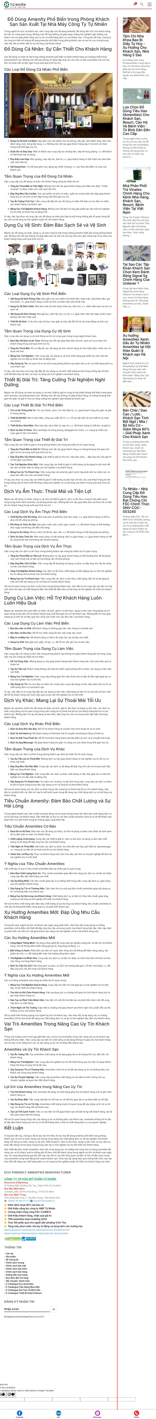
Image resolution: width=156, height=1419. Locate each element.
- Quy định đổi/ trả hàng (17, 1276)
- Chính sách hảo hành (16, 1267)
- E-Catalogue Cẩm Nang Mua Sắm (22, 1285)
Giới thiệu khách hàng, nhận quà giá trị (30, 1214)
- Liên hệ (9, 1252)
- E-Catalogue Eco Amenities (19, 1282)
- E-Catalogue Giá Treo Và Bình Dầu (23, 1288)
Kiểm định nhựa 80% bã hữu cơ (27, 1204)
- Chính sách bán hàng (16, 1270)
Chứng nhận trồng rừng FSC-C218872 (30, 1211)
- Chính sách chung (15, 1261)
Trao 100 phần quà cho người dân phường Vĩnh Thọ (38, 1221)
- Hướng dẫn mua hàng (16, 1273)
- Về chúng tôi (12, 1258)
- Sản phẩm (10, 1255)
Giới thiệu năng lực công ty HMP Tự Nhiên (32, 1207)
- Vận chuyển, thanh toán (17, 1279)
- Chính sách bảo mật (15, 1264)
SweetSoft (39, 1316)
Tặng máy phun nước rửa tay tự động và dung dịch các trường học (46, 1225)
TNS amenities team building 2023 (28, 1218)
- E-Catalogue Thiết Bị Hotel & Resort (23, 1292)
